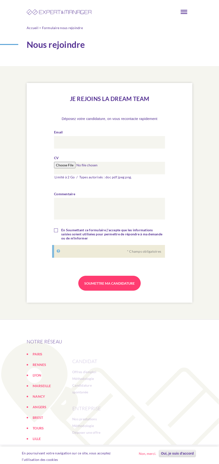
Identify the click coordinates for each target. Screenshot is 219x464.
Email (58, 134)
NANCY (39, 413)
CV (56, 160)
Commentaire (64, 196)
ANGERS (40, 424)
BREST (38, 434)
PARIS (37, 371)
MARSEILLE (42, 403)
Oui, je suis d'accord (177, 454)
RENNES (39, 381)
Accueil (32, 28)
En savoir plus (71, 460)
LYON (37, 392)
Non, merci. (147, 454)
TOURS (38, 445)
